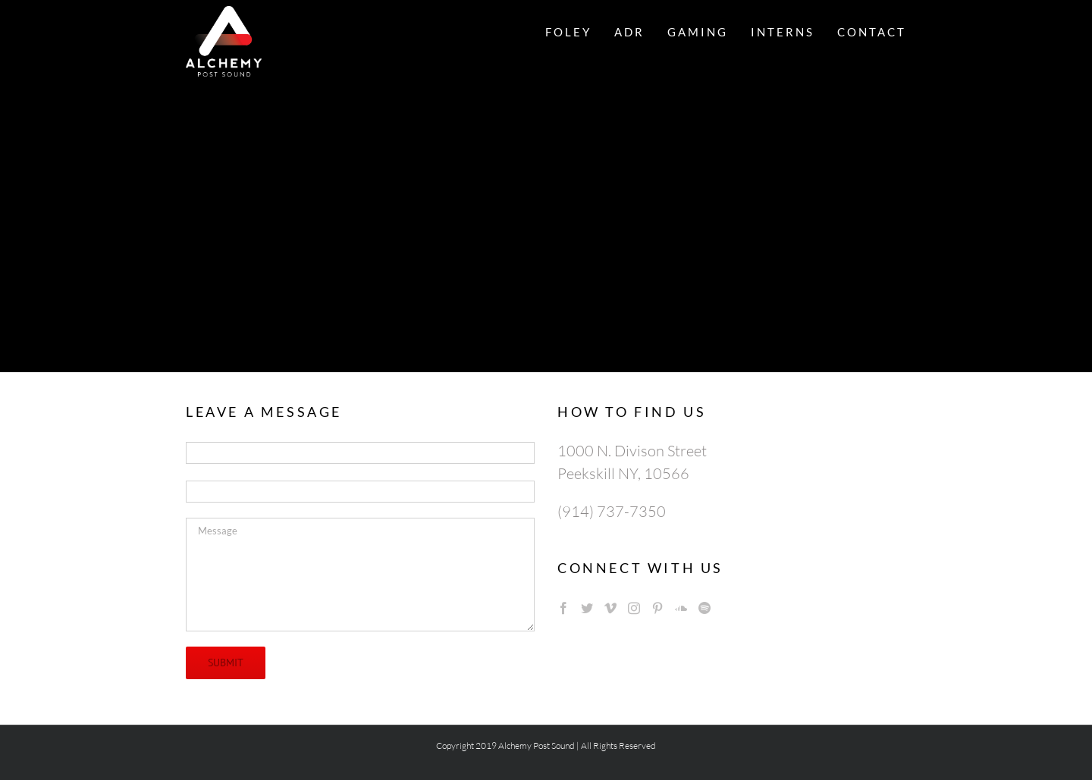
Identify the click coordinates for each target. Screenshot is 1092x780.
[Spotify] (704, 608)
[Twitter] (587, 608)
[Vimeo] (610, 608)
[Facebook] (563, 608)
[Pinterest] (657, 608)
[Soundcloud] (681, 608)
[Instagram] (634, 608)
